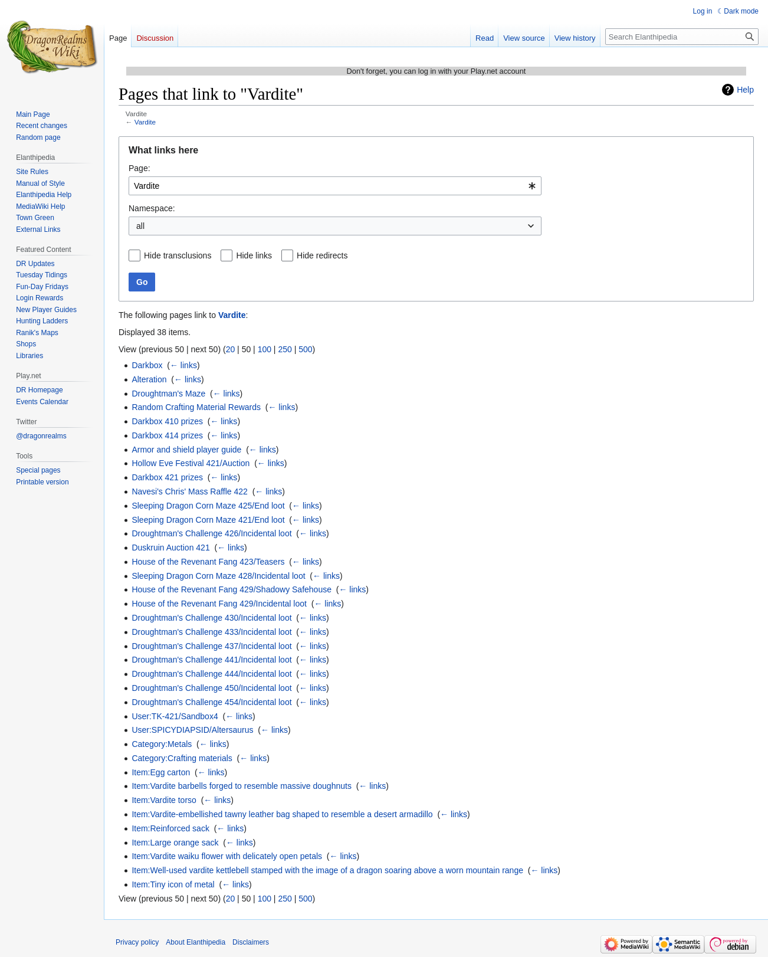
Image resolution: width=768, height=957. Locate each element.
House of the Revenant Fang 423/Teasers (208, 561)
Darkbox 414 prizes (167, 435)
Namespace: (152, 208)
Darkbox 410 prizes (167, 421)
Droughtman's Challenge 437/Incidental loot (211, 646)
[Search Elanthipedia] (682, 36)
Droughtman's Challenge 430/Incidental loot (211, 617)
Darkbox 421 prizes (167, 477)
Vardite (145, 122)
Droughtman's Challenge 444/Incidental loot (211, 674)
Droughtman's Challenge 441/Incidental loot (211, 659)
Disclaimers (250, 942)
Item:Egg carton (161, 772)
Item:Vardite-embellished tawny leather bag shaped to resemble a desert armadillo (282, 814)
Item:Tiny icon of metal (173, 884)
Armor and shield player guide (186, 449)
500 (305, 349)
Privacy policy (137, 942)
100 (264, 349)
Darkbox (147, 365)
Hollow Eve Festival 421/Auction (191, 463)
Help (745, 89)
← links (183, 365)
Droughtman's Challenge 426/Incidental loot (211, 533)
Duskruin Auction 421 (170, 547)
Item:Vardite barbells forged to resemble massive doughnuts (242, 786)
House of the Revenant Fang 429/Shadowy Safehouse (232, 589)
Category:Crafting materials (182, 758)
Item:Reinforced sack (170, 828)
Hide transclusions (177, 255)
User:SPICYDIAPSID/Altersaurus (192, 730)
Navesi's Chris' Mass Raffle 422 (190, 491)
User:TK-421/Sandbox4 (175, 716)
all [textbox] (140, 226)
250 (284, 349)
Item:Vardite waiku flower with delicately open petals (227, 856)
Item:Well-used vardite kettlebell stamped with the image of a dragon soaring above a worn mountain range (327, 870)
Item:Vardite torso (164, 800)
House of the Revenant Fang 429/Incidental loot (219, 603)
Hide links (254, 255)
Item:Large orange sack (175, 842)
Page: (139, 168)
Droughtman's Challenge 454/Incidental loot (211, 702)
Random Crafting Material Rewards (196, 407)
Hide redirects (322, 255)
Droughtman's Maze (168, 393)
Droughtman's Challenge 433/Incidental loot (211, 632)
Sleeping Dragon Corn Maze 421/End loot (208, 520)
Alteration (149, 379)
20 (230, 349)
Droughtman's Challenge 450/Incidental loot (211, 688)
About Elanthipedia (195, 942)
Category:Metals (162, 744)
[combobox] (335, 185)
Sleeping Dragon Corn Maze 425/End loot (208, 505)
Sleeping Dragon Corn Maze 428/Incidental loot (218, 576)
